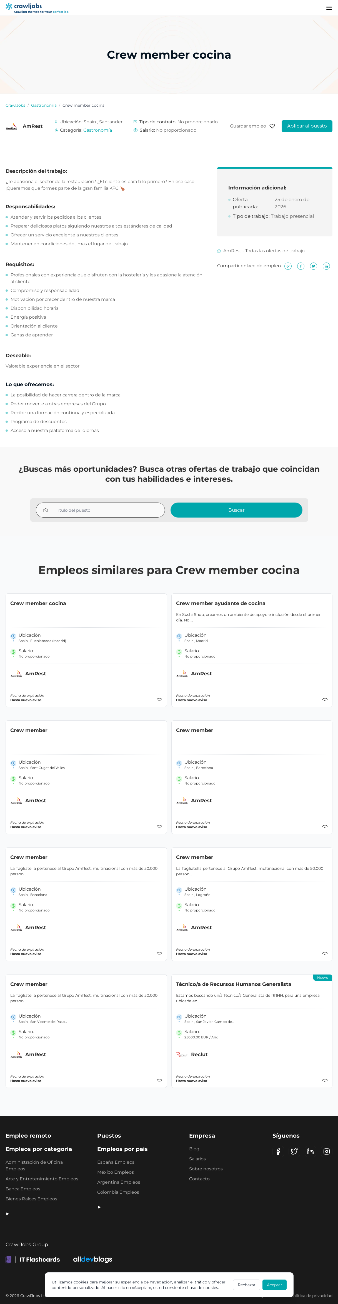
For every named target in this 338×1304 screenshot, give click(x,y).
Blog (194, 1148)
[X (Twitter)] (294, 1151)
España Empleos (115, 1162)
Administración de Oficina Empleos (34, 1165)
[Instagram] (326, 1151)
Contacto (199, 1178)
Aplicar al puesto (307, 126)
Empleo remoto (28, 1135)
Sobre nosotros (206, 1168)
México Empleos (115, 1172)
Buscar (236, 510)
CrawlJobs (15, 105)
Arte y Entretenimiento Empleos (42, 1178)
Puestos (109, 1135)
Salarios (197, 1158)
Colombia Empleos (118, 1192)
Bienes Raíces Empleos (31, 1198)
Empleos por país (122, 1149)
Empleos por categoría (39, 1149)
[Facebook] (278, 1151)
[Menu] (329, 7)
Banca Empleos (23, 1188)
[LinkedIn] (310, 1151)
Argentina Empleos (118, 1182)
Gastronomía (44, 105)
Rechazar (247, 1284)
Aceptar (274, 1284)
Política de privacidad (311, 1295)
